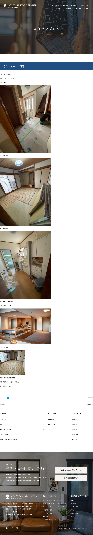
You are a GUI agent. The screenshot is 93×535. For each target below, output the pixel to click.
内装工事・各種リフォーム (51, 510)
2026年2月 (74, 420)
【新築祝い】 (3, 420)
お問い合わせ (74, 513)
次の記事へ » (89, 404)
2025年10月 (75, 439)
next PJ (2, 424)
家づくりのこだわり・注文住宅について (55, 503)
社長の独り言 (51, 424)
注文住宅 (65, 5)
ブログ (86, 9)
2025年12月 (75, 429)
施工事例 (73, 5)
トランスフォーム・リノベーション (53, 507)
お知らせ (73, 500)
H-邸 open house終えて (7, 429)
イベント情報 (77, 9)
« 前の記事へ (3, 404)
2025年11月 (75, 434)
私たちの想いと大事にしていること (53, 500)
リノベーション (83, 5)
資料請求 (73, 516)
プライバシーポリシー (49, 519)
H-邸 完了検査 (4, 434)
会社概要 (45, 516)
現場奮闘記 (90, 398)
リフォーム (59, 9)
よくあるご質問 (47, 513)
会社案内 (68, 9)
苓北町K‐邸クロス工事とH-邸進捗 (9, 439)
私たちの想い (56, 5)
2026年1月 (74, 424)
